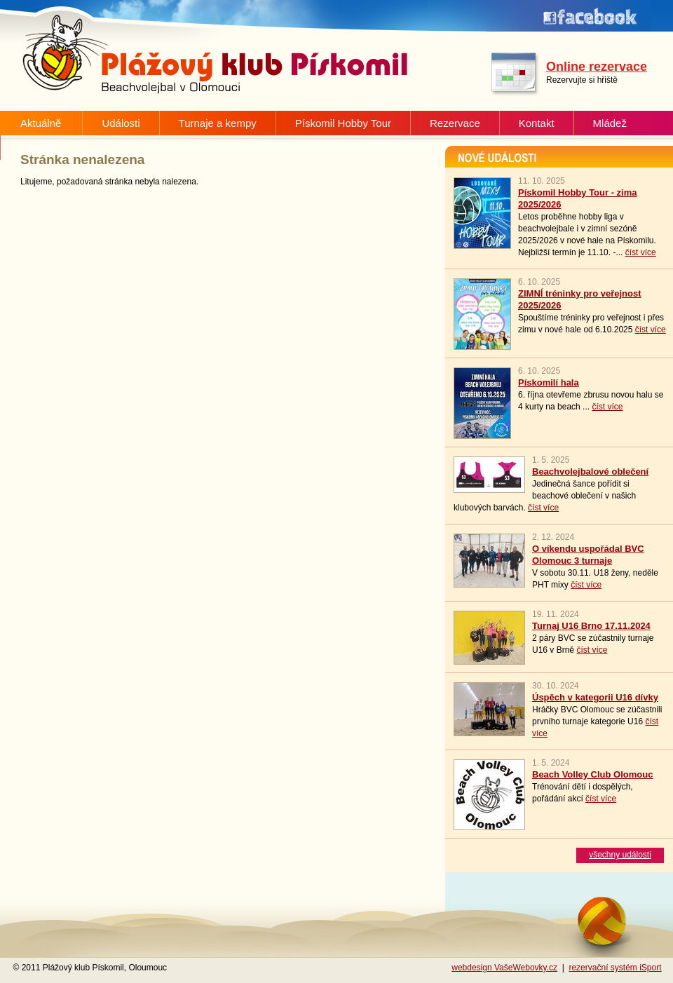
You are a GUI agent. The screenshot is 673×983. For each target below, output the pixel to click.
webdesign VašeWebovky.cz (504, 967)
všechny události (620, 855)
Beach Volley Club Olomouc (592, 774)
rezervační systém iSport (615, 967)
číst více (640, 252)
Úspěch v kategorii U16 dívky (595, 697)
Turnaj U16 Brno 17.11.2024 (591, 626)
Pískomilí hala (548, 382)
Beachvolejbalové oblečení (590, 471)
